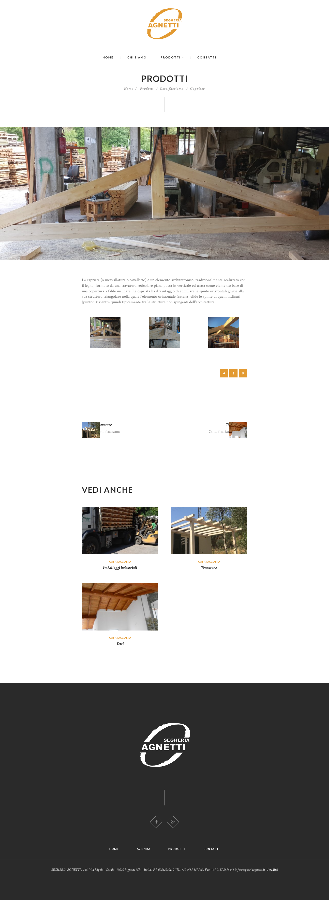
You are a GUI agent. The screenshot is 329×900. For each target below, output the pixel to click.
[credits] (272, 890)
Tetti (120, 663)
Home (128, 88)
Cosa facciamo (172, 88)
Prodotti (147, 88)
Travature (209, 587)
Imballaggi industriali (120, 587)
